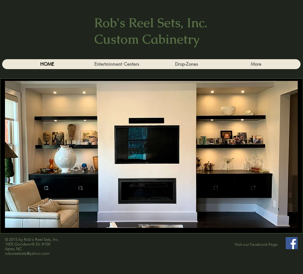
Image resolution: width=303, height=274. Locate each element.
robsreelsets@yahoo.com (27, 253)
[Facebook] (292, 243)
